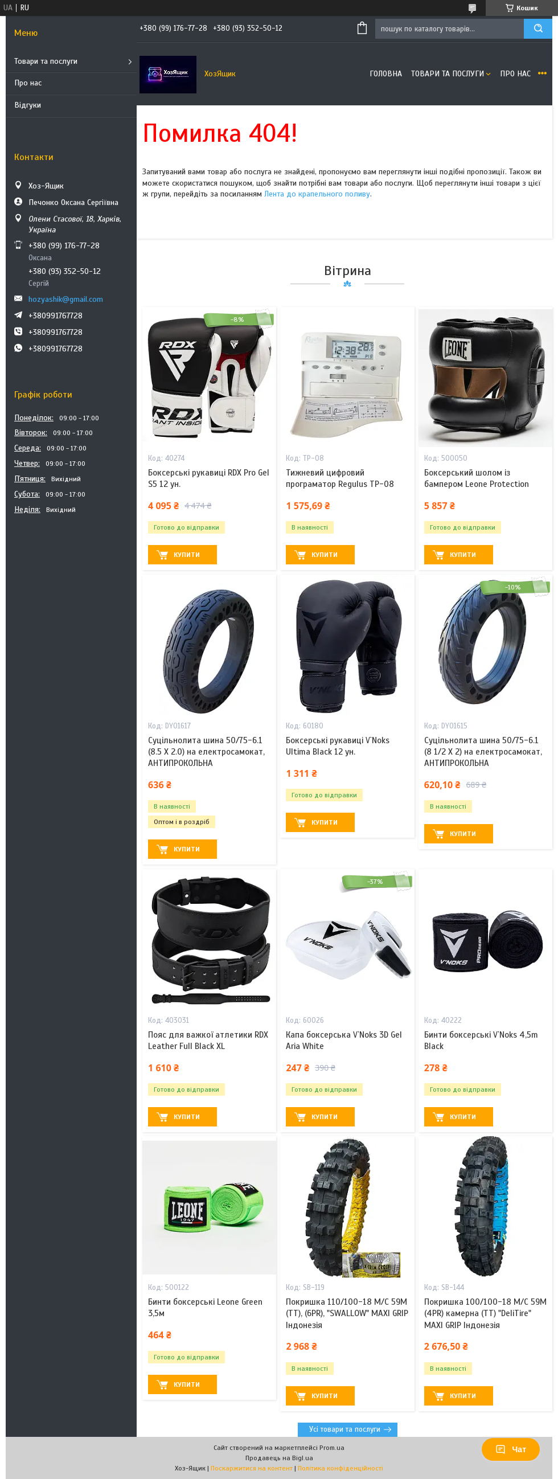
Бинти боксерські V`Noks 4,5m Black (481, 1040)
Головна (386, 74)
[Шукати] (538, 29)
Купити (187, 555)
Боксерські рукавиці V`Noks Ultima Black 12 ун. (337, 746)
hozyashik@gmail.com (65, 299)
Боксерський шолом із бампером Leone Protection (476, 478)
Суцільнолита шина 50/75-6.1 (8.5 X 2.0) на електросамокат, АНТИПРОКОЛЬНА (206, 752)
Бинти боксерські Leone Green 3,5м (205, 1307)
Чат (510, 1449)
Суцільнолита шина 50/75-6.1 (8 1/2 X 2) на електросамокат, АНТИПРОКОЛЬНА (483, 752)
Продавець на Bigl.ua (279, 1458)
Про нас (28, 83)
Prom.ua (331, 1448)
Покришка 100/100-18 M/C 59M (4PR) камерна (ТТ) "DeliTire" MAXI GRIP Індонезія (485, 1313)
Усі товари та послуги (344, 1429)
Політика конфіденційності (340, 1468)
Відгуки (27, 105)
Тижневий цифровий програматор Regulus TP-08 (340, 478)
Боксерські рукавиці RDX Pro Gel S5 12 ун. (208, 478)
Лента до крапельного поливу (317, 194)
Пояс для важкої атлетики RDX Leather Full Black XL (208, 1040)
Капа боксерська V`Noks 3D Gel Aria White (344, 1040)
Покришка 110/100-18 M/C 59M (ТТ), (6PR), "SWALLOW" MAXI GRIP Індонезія (347, 1313)
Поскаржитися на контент (252, 1468)
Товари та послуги (45, 61)
